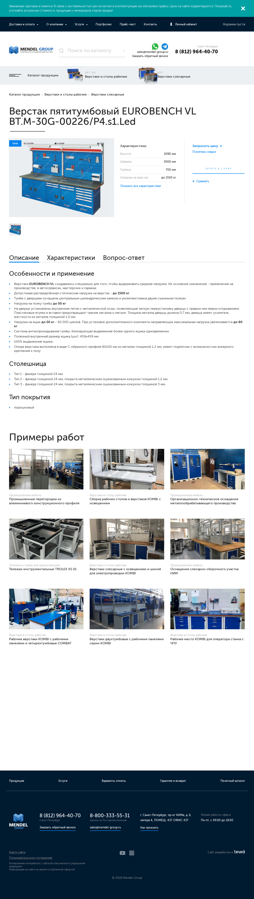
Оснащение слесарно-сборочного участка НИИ (204, 571)
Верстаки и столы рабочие (65, 94)
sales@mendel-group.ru (152, 52)
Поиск (124, 51)
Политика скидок (204, 152)
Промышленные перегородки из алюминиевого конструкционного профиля (44, 501)
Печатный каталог (232, 781)
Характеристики (71, 258)
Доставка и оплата (22, 24)
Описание (24, 258)
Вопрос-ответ (124, 258)
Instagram (131, 853)
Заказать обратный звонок (150, 56)
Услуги (80, 24)
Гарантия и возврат (173, 781)
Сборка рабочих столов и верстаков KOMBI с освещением (125, 501)
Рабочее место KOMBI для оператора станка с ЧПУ (207, 641)
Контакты (150, 24)
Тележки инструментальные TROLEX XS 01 (43, 569)
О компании (55, 24)
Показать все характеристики (140, 186)
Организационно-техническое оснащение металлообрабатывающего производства (204, 501)
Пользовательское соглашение (30, 858)
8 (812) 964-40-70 (196, 52)
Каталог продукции (34, 75)
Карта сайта (17, 852)
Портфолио (104, 24)
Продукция (16, 781)
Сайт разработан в (226, 852)
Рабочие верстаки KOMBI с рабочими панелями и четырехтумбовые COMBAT (40, 641)
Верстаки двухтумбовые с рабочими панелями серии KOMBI (127, 641)
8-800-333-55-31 (110, 815)
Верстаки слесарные (107, 94)
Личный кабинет (186, 24)
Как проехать (149, 827)
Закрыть (243, 8)
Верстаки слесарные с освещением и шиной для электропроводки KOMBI (125, 571)
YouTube (122, 853)
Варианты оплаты (114, 781)
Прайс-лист (128, 24)
